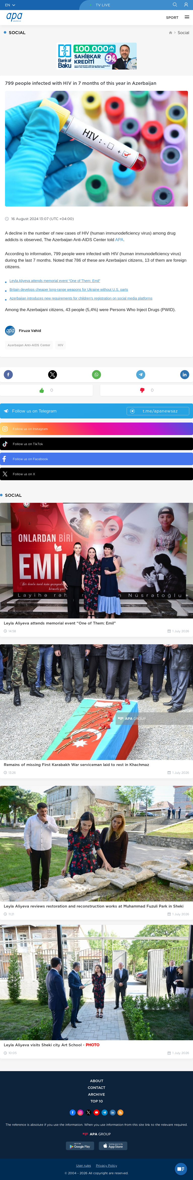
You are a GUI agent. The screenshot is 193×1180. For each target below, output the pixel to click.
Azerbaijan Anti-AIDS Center (29, 345)
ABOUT (96, 1081)
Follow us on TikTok (23, 444)
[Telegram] (105, 1113)
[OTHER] (185, 17)
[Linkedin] (113, 1113)
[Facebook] (73, 1113)
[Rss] (120, 1113)
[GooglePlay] (80, 1146)
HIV (60, 345)
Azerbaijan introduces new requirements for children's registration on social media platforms (81, 298)
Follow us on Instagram (25, 428)
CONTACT (96, 1087)
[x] (88, 1113)
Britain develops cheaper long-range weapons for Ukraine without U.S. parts (69, 290)
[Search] (174, 5)
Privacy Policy (106, 1165)
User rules (83, 1165)
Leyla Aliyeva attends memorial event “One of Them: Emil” (55, 281)
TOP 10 (96, 1101)
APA (119, 239)
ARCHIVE (96, 1094)
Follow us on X (19, 473)
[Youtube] (96, 1113)
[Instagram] (80, 1113)
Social (183, 32)
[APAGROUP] (96, 1134)
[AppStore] (113, 1146)
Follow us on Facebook (25, 459)
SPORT (172, 18)
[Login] (186, 5)
